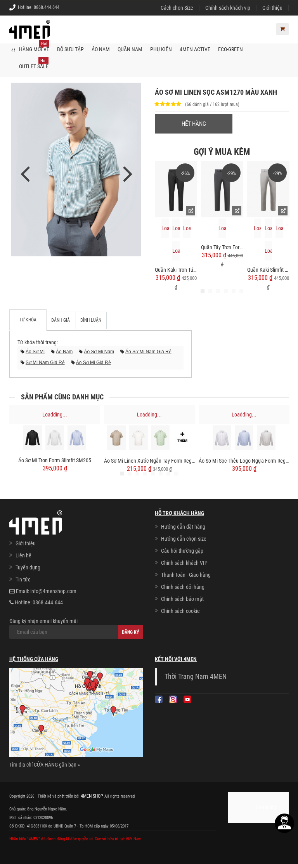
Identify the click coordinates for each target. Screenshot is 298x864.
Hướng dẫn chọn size (183, 538)
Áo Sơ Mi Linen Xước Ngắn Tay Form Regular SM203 (149, 460)
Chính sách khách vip (227, 8)
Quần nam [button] (130, 49)
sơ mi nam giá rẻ (45, 362)
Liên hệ (23, 555)
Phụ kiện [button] (161, 49)
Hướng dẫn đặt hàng (183, 526)
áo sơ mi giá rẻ (93, 362)
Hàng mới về (34, 46)
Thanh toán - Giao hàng (186, 574)
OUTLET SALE (34, 63)
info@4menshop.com (53, 591)
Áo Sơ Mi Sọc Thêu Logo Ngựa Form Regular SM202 (244, 460)
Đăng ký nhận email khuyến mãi (76, 628)
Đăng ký (130, 632)
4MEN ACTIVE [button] (195, 49)
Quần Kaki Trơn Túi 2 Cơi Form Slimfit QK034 (176, 269)
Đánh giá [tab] (59, 319)
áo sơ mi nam (99, 351)
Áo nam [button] (101, 49)
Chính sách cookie (180, 610)
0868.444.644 (46, 7)
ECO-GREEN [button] (230, 49)
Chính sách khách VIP (184, 562)
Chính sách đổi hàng (182, 586)
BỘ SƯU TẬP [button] (70, 49)
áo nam (64, 351)
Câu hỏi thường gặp (182, 550)
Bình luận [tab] (86, 319)
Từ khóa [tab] (27, 319)
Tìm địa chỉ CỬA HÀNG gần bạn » (44, 764)
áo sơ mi (35, 351)
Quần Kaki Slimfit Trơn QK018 (268, 269)
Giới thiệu (272, 8)
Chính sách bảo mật (182, 598)
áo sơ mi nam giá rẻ (148, 351)
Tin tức (23, 579)
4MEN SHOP (91, 795)
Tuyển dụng (28, 567)
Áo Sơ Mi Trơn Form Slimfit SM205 (54, 460)
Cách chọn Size (177, 8)
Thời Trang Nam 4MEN (196, 676)
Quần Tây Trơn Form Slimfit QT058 (222, 247)
